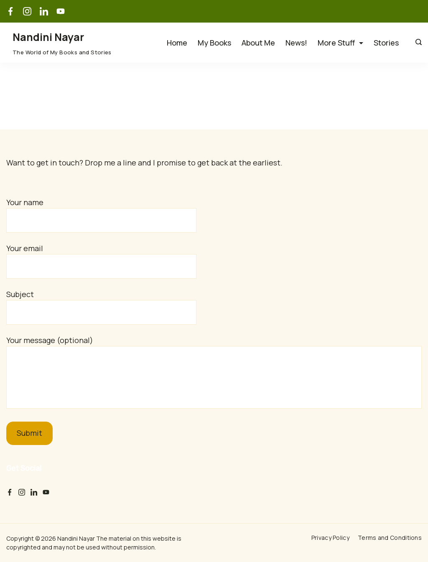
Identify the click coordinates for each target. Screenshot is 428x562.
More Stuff (340, 43)
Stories (386, 43)
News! (296, 43)
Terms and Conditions (390, 538)
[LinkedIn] (44, 11)
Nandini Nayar (48, 37)
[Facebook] (10, 11)
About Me (258, 43)
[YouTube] (60, 11)
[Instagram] (27, 11)
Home (177, 43)
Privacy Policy (330, 538)
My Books (214, 43)
